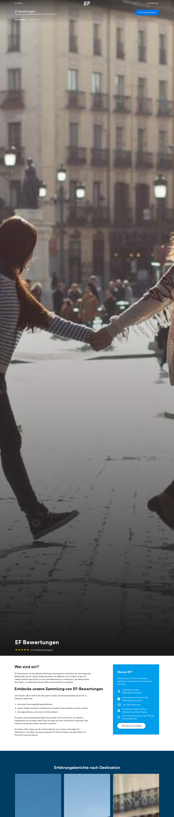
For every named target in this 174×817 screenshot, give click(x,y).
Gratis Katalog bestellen (147, 12)
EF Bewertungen (25, 11)
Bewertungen (20, 19)
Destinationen (34, 19)
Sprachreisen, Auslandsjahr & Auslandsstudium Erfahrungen (36, 14)
